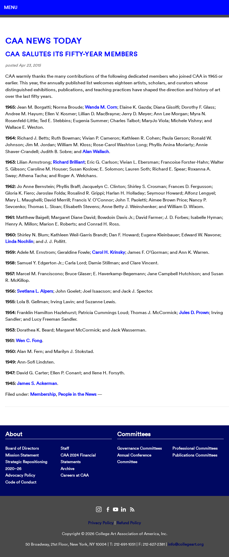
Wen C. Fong (29, 340)
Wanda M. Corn (101, 107)
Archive (67, 468)
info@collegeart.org (186, 544)
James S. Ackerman (37, 383)
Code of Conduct (20, 482)
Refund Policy (129, 522)
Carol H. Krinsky (108, 252)
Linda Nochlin (19, 241)
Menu (10, 7)
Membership (43, 394)
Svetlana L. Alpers (35, 291)
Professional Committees (195, 448)
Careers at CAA (75, 475)
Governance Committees (139, 448)
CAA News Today (43, 41)
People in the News (77, 394)
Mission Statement (22, 455)
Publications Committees (194, 455)
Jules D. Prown (194, 312)
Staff (65, 448)
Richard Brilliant (69, 162)
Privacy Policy (100, 522)
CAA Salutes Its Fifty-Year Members (71, 54)
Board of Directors (22, 448)
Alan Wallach (96, 151)
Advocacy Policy (20, 475)
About (13, 434)
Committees (133, 434)
